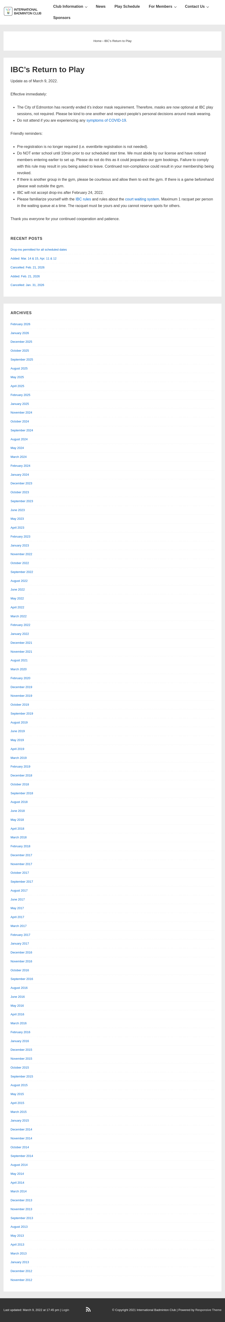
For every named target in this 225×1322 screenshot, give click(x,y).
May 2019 (17, 740)
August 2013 (19, 1226)
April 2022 (17, 607)
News (101, 6)
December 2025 (21, 341)
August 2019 (19, 722)
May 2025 (17, 377)
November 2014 (21, 1138)
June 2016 (18, 996)
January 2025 (20, 404)
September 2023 (22, 501)
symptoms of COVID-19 (106, 120)
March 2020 (19, 669)
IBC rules (83, 199)
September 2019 (22, 713)
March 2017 (19, 926)
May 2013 (17, 1235)
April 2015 (17, 1103)
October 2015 (20, 1067)
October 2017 (20, 872)
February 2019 (20, 766)
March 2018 (19, 837)
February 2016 (20, 1032)
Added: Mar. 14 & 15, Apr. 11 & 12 (34, 258)
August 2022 (19, 581)
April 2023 (17, 527)
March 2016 (19, 1023)
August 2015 (19, 1085)
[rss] (89, 1311)
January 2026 (20, 333)
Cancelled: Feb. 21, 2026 (27, 267)
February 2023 (20, 536)
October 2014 (20, 1147)
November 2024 (21, 412)
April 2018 (17, 828)
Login (65, 1310)
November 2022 (21, 554)
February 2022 (20, 625)
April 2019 (17, 749)
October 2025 (20, 350)
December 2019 (21, 687)
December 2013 (21, 1200)
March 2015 (19, 1112)
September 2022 (22, 572)
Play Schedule (127, 6)
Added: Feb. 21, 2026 (25, 276)
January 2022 (20, 634)
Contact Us (197, 6)
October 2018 (20, 784)
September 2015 (22, 1076)
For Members (163, 6)
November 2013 (21, 1209)
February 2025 (20, 395)
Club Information (71, 6)
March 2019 (19, 758)
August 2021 (19, 660)
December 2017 (21, 855)
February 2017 (20, 935)
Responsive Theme (208, 1310)
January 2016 (20, 1041)
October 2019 (20, 704)
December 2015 (21, 1049)
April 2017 (17, 917)
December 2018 (21, 775)
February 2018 (20, 846)
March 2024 (19, 457)
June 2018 (18, 811)
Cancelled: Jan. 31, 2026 (27, 285)
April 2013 (17, 1244)
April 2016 (17, 1014)
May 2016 (17, 1005)
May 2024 (17, 448)
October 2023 (20, 492)
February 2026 (20, 324)
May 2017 (17, 908)
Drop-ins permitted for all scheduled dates (39, 249)
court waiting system (142, 199)
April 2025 (17, 386)
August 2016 (19, 988)
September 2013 (22, 1218)
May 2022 (17, 598)
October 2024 (20, 421)
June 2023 (18, 510)
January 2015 (20, 1120)
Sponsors (61, 18)
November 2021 (21, 651)
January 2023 (20, 545)
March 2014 (19, 1191)
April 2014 (17, 1182)
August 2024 (19, 439)
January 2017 (20, 943)
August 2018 (19, 802)
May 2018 (17, 819)
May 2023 (17, 518)
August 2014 (19, 1165)
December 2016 (21, 952)
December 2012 (21, 1271)
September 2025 (22, 359)
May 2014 (17, 1173)
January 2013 (20, 1262)
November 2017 (21, 864)
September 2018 (22, 793)
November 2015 (21, 1058)
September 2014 (22, 1156)
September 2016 (22, 979)
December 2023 (21, 483)
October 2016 (20, 970)
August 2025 (19, 368)
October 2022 (20, 563)
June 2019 (18, 731)
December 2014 (21, 1129)
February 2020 (20, 678)
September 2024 (22, 430)
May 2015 (17, 1094)
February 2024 (20, 465)
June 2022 (18, 589)
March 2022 (19, 616)
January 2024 (20, 474)
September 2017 (22, 881)
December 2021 (21, 642)
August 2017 (19, 890)
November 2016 (21, 961)
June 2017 (18, 899)
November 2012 (21, 1280)
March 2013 (19, 1253)
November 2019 (21, 695)
